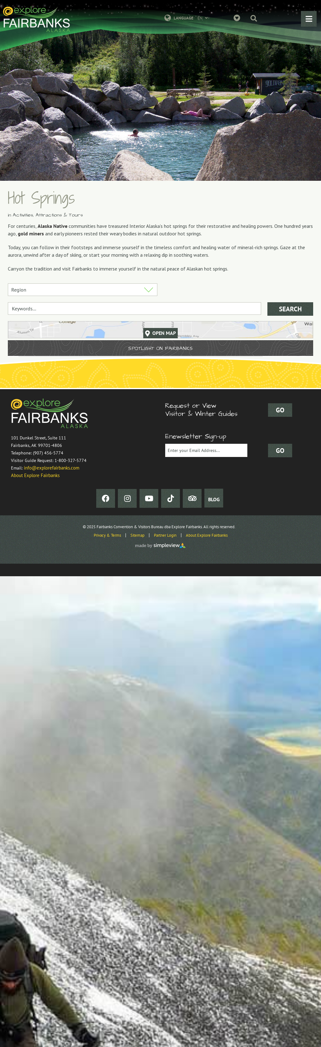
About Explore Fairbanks (35, 475)
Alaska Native (52, 226)
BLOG (214, 499)
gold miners (31, 233)
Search (290, 309)
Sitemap (137, 535)
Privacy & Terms (107, 535)
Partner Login (165, 535)
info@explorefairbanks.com (51, 468)
